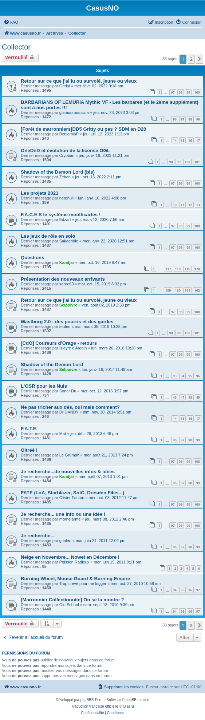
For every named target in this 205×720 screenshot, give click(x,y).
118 (178, 268)
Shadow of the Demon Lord (52, 364)
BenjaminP (69, 134)
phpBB (85, 700)
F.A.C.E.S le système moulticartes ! (60, 214)
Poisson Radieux (74, 562)
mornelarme (70, 519)
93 (175, 375)
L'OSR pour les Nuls (44, 386)
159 (168, 290)
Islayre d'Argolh (73, 348)
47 (182, 397)
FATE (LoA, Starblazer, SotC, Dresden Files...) (72, 492)
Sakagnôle (68, 241)
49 (198, 397)
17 (198, 140)
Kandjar (66, 262)
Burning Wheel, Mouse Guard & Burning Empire (75, 578)
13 (198, 204)
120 (197, 268)
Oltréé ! (29, 450)
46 (175, 397)
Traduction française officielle (94, 706)
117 (168, 268)
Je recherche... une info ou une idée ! (63, 514)
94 (182, 375)
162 (197, 290)
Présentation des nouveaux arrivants (63, 279)
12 (190, 204)
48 (190, 397)
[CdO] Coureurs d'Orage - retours (59, 343)
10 (175, 204)
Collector (16, 47)
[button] (199, 59)
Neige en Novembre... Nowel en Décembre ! (70, 557)
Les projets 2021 (39, 193)
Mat (62, 433)
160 (178, 290)
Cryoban (67, 155)
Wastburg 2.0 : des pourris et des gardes (67, 321)
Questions (32, 257)
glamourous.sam (74, 112)
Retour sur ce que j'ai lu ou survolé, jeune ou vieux (79, 81)
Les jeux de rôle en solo (48, 236)
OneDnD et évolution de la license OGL (65, 150)
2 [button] (191, 59)
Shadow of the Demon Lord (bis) (58, 172)
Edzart (65, 219)
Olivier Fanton (71, 497)
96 (175, 119)
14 (175, 140)
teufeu (65, 326)
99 (188, 92)
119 (187, 268)
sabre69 (66, 284)
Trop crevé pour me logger (82, 583)
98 (180, 92)
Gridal (64, 86)
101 (197, 161)
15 (182, 140)
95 (190, 375)
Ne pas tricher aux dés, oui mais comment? (70, 407)
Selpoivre (68, 305)
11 (182, 204)
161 (187, 290)
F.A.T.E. (29, 428)
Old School (69, 604)
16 (190, 140)
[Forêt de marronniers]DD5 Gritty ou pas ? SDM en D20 (83, 129)
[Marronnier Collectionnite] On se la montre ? (72, 599)
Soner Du (67, 391)
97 (172, 92)
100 (197, 92)
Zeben (65, 177)
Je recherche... (37, 535)
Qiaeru (128, 706)
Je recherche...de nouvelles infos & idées (68, 471)
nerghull (66, 198)
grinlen (65, 540)
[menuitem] (11, 22)
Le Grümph (69, 455)
